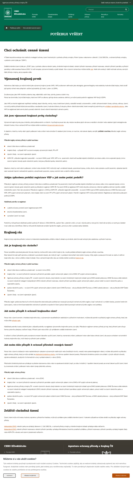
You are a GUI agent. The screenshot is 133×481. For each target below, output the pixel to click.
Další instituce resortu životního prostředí (114, 3)
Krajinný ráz (79, 258)
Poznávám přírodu (75, 452)
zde (92, 69)
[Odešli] (126, 9)
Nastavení (9, 475)
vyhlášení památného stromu (114, 106)
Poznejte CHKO (10, 452)
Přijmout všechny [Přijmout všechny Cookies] (121, 475)
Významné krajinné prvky (55, 125)
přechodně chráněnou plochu (45, 354)
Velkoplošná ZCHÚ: (10, 426)
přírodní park (16, 320)
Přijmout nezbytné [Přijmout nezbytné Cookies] (30, 475)
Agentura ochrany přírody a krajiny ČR (14, 3)
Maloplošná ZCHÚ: (10, 429)
